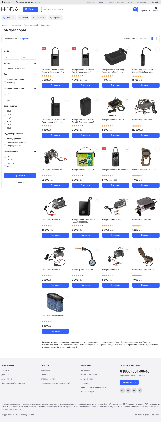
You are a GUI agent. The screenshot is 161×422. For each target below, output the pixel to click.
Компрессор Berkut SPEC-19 (143, 270)
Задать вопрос (129, 382)
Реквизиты (84, 383)
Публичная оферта (88, 392)
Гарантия (102, 2)
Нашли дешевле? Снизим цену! (13, 383)
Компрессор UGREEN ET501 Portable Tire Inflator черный (143, 71)
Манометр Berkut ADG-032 (82, 270)
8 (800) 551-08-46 (26, 2)
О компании (141, 2)
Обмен (131, 2)
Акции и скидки (7, 379)
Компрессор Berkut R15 (51, 270)
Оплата (111, 2)
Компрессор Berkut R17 (111, 270)
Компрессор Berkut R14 (141, 220)
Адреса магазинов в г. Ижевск (132, 375)
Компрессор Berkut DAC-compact (115, 170)
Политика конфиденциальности (93, 387)
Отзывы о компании (88, 375)
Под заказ (55, 235)
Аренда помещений (88, 379)
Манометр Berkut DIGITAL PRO (144, 170)
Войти (157, 2)
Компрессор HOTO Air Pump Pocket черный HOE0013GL (113, 71)
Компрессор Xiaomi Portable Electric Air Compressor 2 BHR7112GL (83, 71)
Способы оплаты (48, 379)
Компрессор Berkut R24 (111, 220)
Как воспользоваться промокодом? (55, 383)
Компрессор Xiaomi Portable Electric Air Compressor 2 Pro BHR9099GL (53, 71)
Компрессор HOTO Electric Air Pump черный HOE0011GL (53, 121)
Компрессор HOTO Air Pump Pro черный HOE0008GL (84, 221)
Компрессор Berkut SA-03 (52, 170)
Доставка (91, 2)
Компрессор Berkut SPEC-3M (53, 315)
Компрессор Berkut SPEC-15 (113, 120)
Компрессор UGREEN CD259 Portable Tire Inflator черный (83, 121)
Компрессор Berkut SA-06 (142, 120)
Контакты (121, 2)
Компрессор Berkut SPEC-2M (83, 170)
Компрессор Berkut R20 (51, 220)
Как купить (45, 370)
